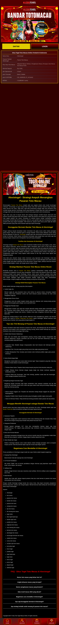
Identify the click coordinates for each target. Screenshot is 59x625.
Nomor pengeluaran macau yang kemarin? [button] (29, 587)
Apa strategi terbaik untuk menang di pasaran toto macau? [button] (29, 606)
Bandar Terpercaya (8, 409)
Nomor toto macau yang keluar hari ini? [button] (29, 577)
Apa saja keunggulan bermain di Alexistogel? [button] (29, 601)
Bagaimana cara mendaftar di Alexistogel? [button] (29, 597)
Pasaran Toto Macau (16, 205)
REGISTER (22, 621)
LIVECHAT (51, 621)
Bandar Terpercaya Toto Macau (24, 318)
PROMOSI (36, 621)
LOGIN (45, 46)
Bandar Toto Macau (18, 244)
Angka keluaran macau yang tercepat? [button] (29, 582)
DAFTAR (16, 46)
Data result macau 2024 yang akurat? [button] (29, 592)
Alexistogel (22, 234)
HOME (7, 621)
